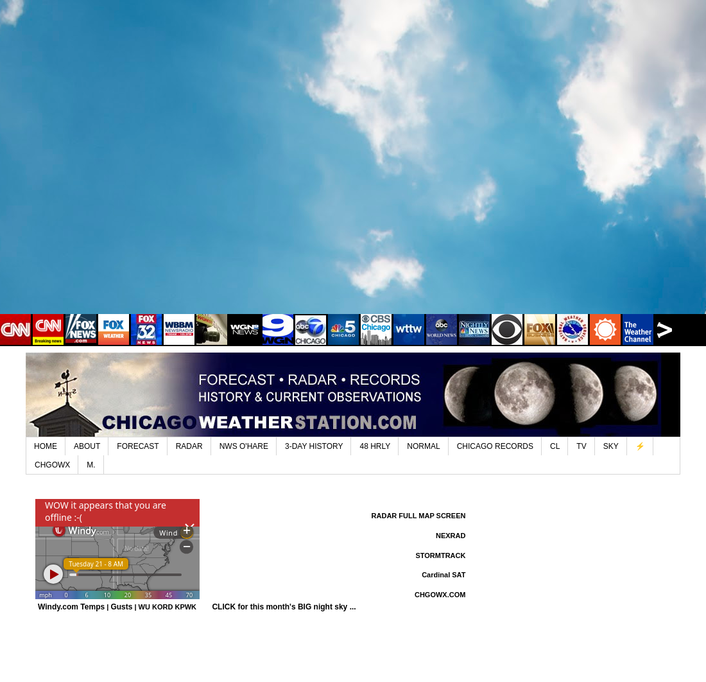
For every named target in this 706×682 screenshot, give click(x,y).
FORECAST (138, 446)
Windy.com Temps (71, 606)
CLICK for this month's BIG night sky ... (284, 606)
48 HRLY (374, 446)
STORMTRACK (440, 555)
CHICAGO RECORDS (495, 446)
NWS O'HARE (244, 446)
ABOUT (87, 446)
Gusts (121, 606)
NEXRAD (450, 535)
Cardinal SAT (443, 575)
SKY (611, 446)
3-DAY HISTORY (314, 446)
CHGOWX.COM (440, 595)
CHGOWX (52, 464)
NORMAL (423, 446)
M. (91, 464)
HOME (45, 446)
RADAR (189, 446)
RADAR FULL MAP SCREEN (419, 516)
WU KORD (156, 607)
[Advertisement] (146, 166)
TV (581, 446)
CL (555, 446)
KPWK (185, 607)
